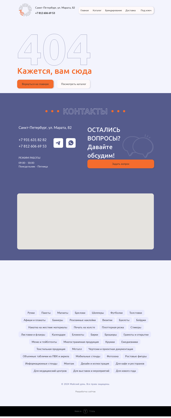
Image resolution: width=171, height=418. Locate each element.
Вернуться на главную (35, 84)
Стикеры (136, 327)
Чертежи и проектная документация (111, 350)
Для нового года (126, 372)
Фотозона (113, 357)
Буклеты (124, 320)
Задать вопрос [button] (121, 163)
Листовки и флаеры (32, 335)
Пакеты (45, 312)
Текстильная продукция (50, 350)
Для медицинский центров (49, 372)
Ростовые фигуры (136, 357)
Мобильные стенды (88, 357)
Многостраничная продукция (81, 342)
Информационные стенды (41, 364)
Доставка (130, 10)
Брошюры (111, 335)
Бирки (94, 335)
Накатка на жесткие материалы (47, 327)
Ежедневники (130, 342)
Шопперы (98, 312)
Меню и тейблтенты (43, 342)
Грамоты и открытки (136, 335)
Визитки (107, 320)
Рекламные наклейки (83, 320)
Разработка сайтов (85, 393)
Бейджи (141, 320)
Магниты (62, 312)
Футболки (117, 312)
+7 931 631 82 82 (33, 140)
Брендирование (113, 10)
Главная (85, 10)
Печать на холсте (84, 327)
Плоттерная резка (113, 327)
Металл (77, 350)
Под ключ (146, 10)
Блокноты (78, 335)
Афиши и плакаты (34, 320)
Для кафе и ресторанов (130, 364)
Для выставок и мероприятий (91, 372)
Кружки (110, 342)
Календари (58, 335)
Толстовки (136, 312)
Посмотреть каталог (73, 84)
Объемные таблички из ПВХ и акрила (45, 357)
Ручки (30, 312)
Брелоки (80, 312)
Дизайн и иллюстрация (95, 364)
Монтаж (69, 364)
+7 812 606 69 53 (45, 13)
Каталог (97, 10)
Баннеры (57, 320)
